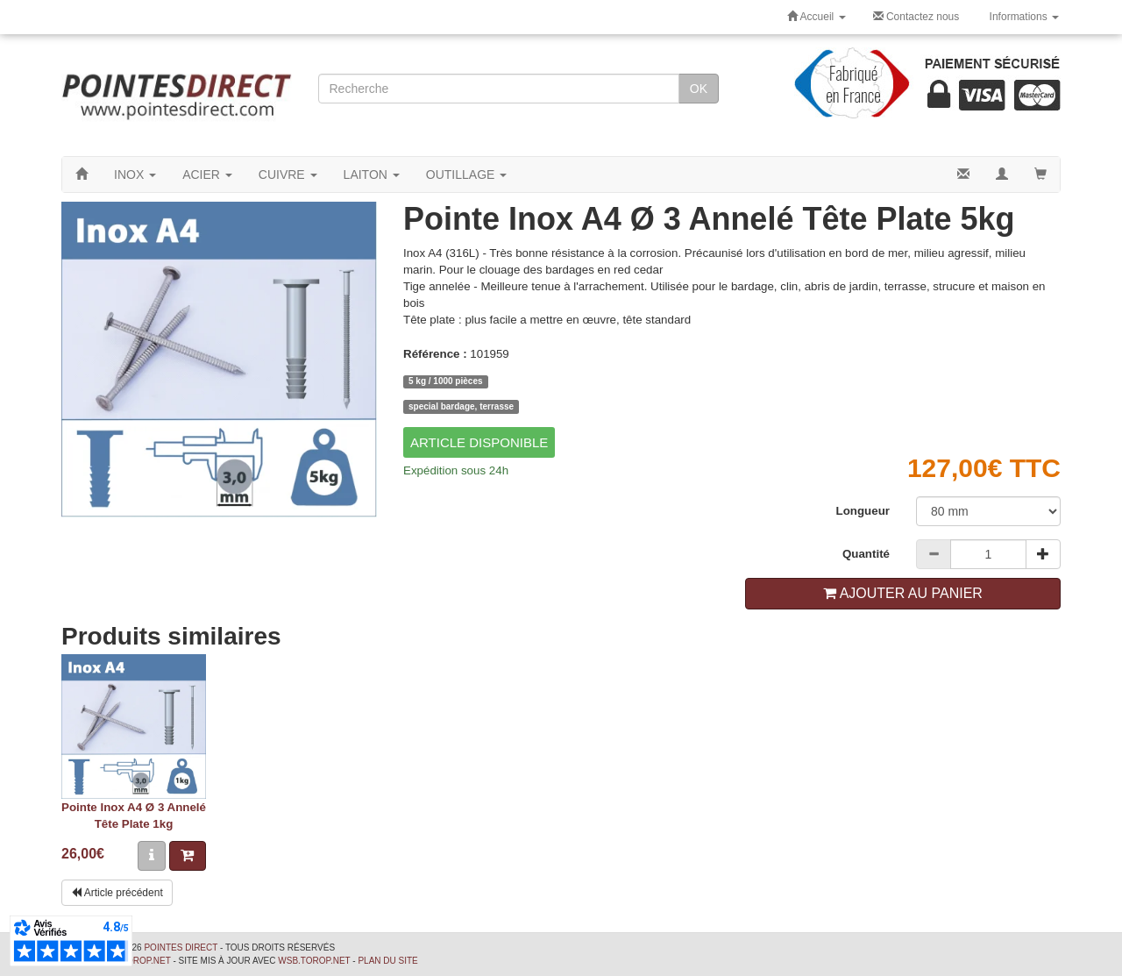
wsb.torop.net (314, 960)
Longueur (863, 510)
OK (698, 89)
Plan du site (387, 960)
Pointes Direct (180, 947)
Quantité (866, 553)
